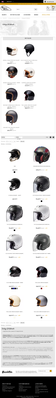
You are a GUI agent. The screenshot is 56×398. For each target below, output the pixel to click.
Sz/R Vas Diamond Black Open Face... (15, 224)
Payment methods (22, 390)
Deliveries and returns (23, 389)
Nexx (9, 343)
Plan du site (36, 396)
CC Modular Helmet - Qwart (14, 195)
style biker (24, 347)
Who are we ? (4, 385)
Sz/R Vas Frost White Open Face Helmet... (15, 253)
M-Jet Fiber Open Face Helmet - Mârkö (15, 282)
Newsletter (7, 372)
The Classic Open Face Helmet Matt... (42, 311)
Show (17, 137)
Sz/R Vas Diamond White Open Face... (42, 224)
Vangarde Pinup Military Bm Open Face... (42, 166)
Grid (50, 137)
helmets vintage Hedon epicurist (21, 350)
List (53, 137)
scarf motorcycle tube (28, 365)
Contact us (21, 385)
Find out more (34, 3)
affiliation (4, 389)
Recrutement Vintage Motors (7, 388)
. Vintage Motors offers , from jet (39, 350)
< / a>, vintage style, (18, 347)
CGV (24, 396)
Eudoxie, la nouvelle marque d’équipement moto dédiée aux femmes (41, 387)
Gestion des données (30, 396)
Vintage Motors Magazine (7, 390)
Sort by (3, 137)
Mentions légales (19, 396)
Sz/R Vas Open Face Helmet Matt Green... (42, 253)
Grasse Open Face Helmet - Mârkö (11, 82)
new (15, 166)
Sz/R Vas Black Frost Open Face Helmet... (42, 195)
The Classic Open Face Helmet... (42, 282)
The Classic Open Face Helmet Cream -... (14, 311)
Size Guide (21, 388)
